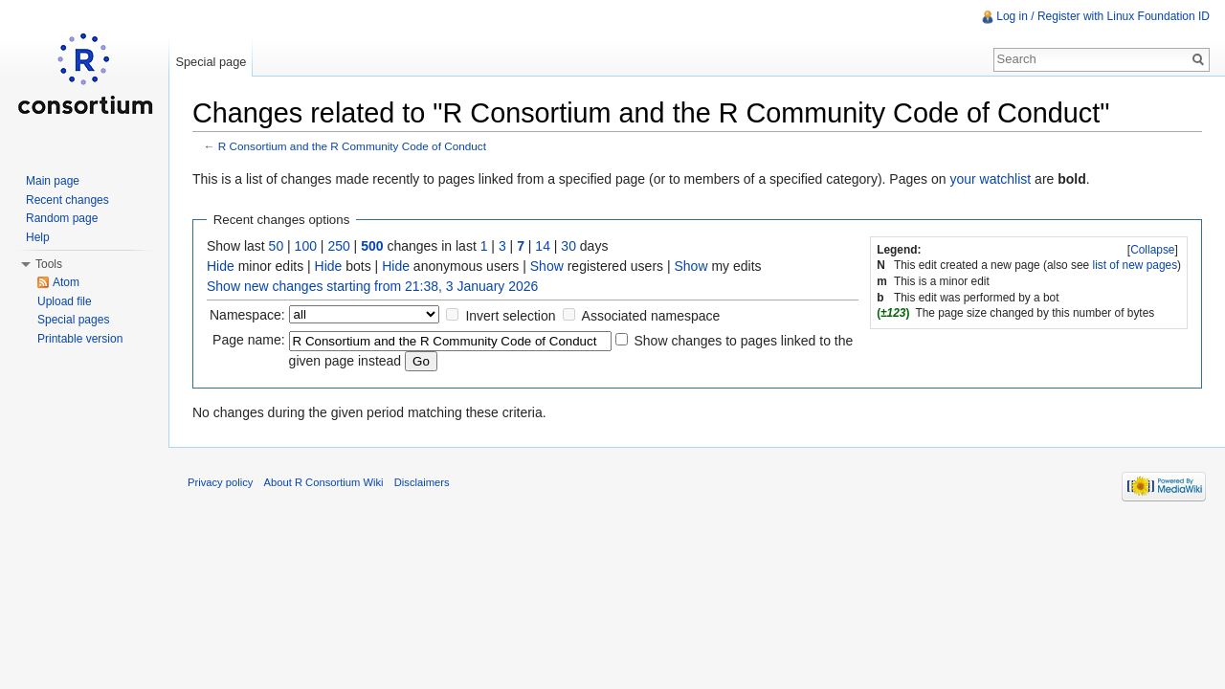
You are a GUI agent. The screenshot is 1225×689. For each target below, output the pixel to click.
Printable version (79, 338)
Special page (210, 62)
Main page (52, 181)
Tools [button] (48, 264)
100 (306, 246)
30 (568, 246)
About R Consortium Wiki (324, 482)
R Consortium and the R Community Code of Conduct (352, 146)
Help (38, 237)
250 (338, 246)
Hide (220, 266)
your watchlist (990, 179)
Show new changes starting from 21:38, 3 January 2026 (372, 286)
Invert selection (510, 315)
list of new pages (1135, 265)
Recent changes (67, 200)
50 (276, 246)
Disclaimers (422, 482)
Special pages (73, 319)
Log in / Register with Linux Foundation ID (1103, 16)
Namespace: (247, 314)
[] (1153, 249)
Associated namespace (651, 315)
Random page (62, 218)
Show (547, 266)
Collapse (1152, 249)
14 (542, 246)
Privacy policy (220, 482)
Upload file (64, 301)
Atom (66, 282)
